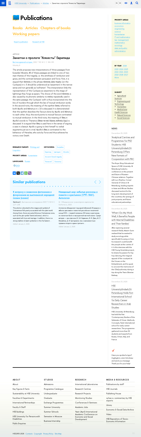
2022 (117, 72)
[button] (41, 186)
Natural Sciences (124, 115)
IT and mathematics (122, 37)
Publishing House (113, 393)
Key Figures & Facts (21, 389)
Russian (27, 161)
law (116, 40)
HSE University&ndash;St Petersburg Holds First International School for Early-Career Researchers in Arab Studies (122, 296)
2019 (117, 74)
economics (119, 26)
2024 (121, 69)
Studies (48, 379)
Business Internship (52, 421)
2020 (126, 72)
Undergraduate (50, 393)
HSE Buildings (18, 411)
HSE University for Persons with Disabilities (26, 417)
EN (120, 3)
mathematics (120, 42)
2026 (125, 65)
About (16, 379)
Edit (133, 433)
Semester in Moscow (53, 416)
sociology (118, 45)
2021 (121, 72)
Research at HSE (38, 42)
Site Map (58, 433)
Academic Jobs (81, 407)
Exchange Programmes (53, 402)
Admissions (48, 384)
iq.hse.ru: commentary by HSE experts (119, 399)
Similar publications (29, 181)
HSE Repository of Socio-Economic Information (117, 420)
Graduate (48, 398)
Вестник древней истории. (23, 62)
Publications (36, 18)
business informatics (122, 23)
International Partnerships (24, 402)
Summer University (52, 407)
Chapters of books (55, 28)
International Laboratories (86, 384)
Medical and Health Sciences (121, 110)
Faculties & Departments (23, 398)
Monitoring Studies (83, 398)
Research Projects (83, 393)
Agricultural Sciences (120, 97)
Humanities (121, 106)
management (123, 40)
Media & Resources (117, 379)
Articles (31, 28)
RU (117, 3)
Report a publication (21, 42)
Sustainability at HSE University (26, 393)
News (114, 128)
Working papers (26, 33)
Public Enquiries (19, 423)
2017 (126, 74)
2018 (121, 74)
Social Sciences (123, 118)
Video (108, 414)
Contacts (28, 433)
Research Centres (83, 389)
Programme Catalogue (53, 389)
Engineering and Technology (122, 102)
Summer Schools (51, 411)
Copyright (38, 433)
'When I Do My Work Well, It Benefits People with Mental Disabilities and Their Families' (123, 218)
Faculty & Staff (19, 407)
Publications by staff (115, 384)
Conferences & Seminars (86, 402)
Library (109, 405)
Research (80, 379)
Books (18, 28)
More (117, 77)
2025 (117, 69)
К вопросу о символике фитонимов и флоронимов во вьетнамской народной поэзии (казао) (33, 194)
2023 (126, 69)
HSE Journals (111, 389)
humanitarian (120, 34)
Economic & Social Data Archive (120, 409)
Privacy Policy (48, 433)
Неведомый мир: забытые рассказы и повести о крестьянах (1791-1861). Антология (78, 194)
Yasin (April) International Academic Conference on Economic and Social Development (86, 415)
